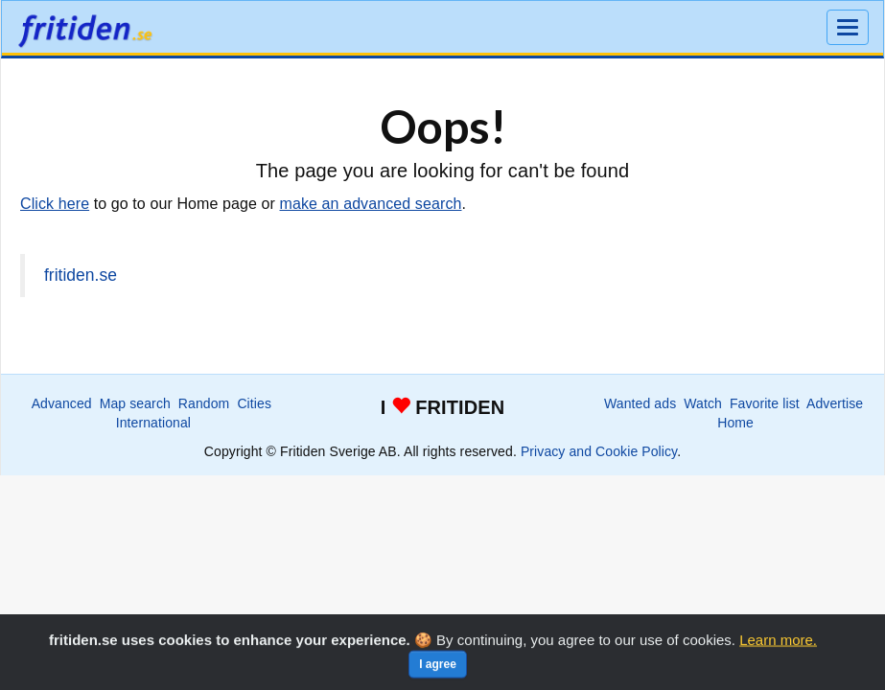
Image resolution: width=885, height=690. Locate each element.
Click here (54, 204)
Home (735, 422)
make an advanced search (371, 204)
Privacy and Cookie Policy (599, 451)
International (153, 422)
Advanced (62, 403)
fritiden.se (80, 275)
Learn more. (778, 648)
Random (204, 403)
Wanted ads (640, 403)
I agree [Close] (437, 672)
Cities (254, 403)
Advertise (834, 403)
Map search (135, 403)
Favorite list (765, 403)
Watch (703, 403)
